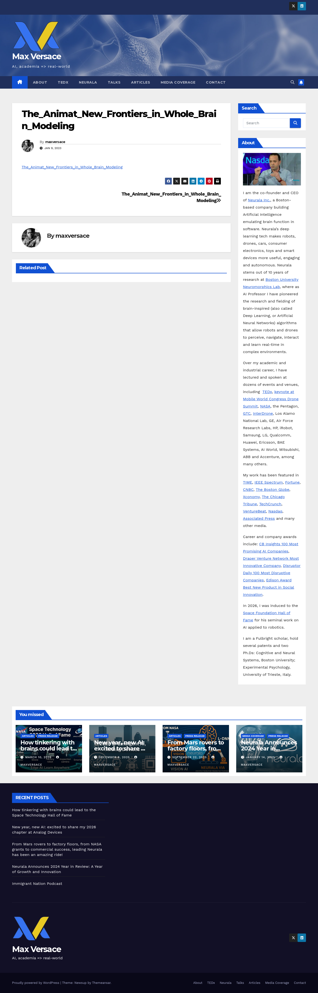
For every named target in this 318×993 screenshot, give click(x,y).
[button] (292, 82)
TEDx (63, 82)
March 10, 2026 (39, 757)
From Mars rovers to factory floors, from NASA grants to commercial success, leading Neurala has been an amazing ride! (57, 849)
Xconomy (251, 496)
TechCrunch (270, 504)
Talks (114, 82)
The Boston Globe (272, 489)
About (40, 82)
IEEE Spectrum (268, 482)
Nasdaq (275, 511)
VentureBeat (254, 511)
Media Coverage (178, 82)
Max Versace (36, 56)
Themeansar (101, 983)
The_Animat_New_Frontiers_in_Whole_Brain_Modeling (72, 167)
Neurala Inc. (259, 200)
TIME (247, 482)
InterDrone (263, 413)
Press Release (48, 736)
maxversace (55, 142)
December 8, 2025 (115, 757)
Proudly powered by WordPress (36, 983)
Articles (140, 82)
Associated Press (259, 518)
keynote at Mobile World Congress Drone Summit (271, 398)
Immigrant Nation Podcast (37, 883)
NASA (265, 406)
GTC (247, 413)
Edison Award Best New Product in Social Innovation (268, 587)
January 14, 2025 (261, 757)
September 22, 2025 (190, 757)
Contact (216, 82)
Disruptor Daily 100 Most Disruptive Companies (272, 572)
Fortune (292, 482)
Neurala (88, 82)
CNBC (248, 489)
